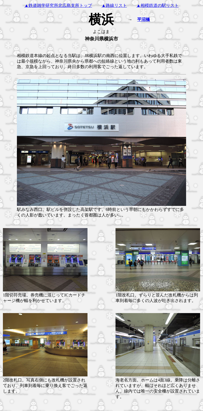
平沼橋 (143, 19)
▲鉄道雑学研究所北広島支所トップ (58, 5)
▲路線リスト (114, 5)
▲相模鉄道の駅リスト (157, 5)
